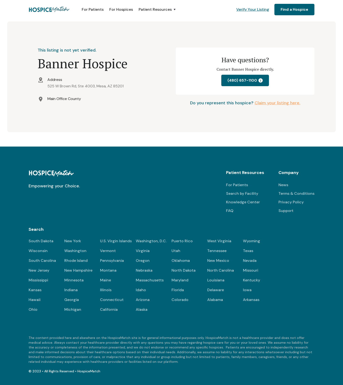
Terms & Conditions (296, 193)
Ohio (33, 309)
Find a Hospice (294, 9)
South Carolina (42, 260)
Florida (178, 289)
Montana (108, 270)
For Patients (93, 9)
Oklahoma (181, 260)
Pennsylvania (112, 260)
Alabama (215, 299)
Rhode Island (76, 260)
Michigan (72, 309)
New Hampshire (78, 270)
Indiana (71, 289)
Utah (176, 250)
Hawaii (34, 299)
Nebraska (144, 270)
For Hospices (121, 9)
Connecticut (112, 299)
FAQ (229, 210)
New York (72, 240)
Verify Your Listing (252, 9)
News (283, 184)
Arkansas (251, 299)
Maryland (180, 280)
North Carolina (220, 270)
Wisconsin (38, 250)
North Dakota (184, 270)
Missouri (250, 270)
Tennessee (217, 250)
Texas (248, 250)
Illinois (105, 289)
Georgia (71, 299)
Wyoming (251, 240)
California (109, 309)
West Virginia (219, 240)
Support (285, 210)
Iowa (247, 289)
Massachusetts (150, 280)
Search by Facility (242, 193)
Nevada (250, 260)
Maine (105, 280)
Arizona (143, 299)
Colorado (180, 299)
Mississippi (38, 280)
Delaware (215, 289)
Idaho (141, 289)
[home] (49, 9)
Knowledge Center (243, 202)
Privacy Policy (291, 202)
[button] (157, 9)
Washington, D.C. (151, 240)
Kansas (35, 289)
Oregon (143, 260)
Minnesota (74, 280)
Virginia (143, 250)
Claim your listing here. (277, 103)
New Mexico (218, 260)
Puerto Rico (182, 240)
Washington (75, 250)
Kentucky (251, 280)
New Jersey (39, 270)
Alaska (141, 309)
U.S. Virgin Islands (116, 240)
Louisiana (215, 280)
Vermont (108, 250)
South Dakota (41, 240)
